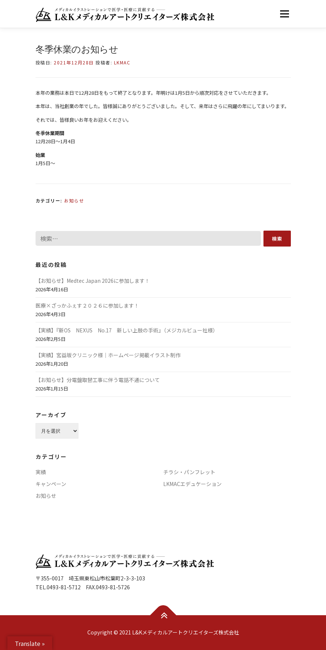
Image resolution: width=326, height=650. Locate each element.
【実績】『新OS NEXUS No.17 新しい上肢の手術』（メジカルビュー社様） (127, 330)
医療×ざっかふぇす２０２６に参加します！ (87, 305)
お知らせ (74, 200)
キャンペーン (51, 484)
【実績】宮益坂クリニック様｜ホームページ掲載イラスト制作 (108, 355)
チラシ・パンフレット (189, 472)
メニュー (284, 13)
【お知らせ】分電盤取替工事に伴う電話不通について (98, 379)
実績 (41, 472)
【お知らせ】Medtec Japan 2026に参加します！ (93, 280)
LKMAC (122, 62)
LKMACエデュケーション (192, 484)
